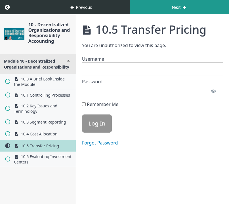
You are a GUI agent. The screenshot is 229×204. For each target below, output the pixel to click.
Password (92, 81)
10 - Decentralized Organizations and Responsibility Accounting (49, 33)
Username (93, 59)
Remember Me (100, 104)
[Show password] (213, 91)
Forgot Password (100, 143)
